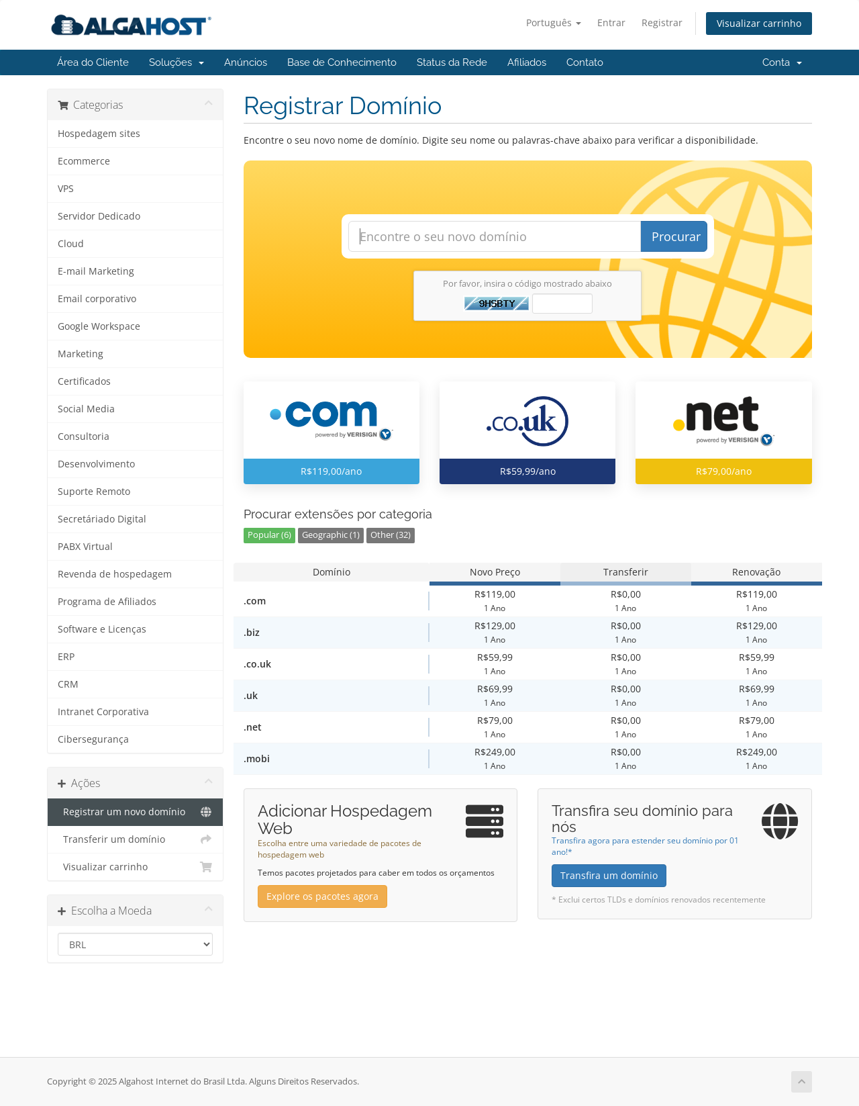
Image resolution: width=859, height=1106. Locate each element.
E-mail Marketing (96, 271)
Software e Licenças (102, 629)
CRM (68, 684)
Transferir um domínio (135, 839)
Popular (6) (269, 535)
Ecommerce (84, 161)
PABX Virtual (85, 547)
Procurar (676, 236)
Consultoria (83, 436)
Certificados (84, 381)
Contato (584, 62)
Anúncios (245, 62)
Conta (782, 62)
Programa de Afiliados (107, 602)
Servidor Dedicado (99, 216)
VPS (66, 189)
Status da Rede (452, 62)
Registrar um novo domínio (135, 812)
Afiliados (526, 62)
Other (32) (390, 535)
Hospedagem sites (99, 134)
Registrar (662, 22)
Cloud (71, 244)
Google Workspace (99, 326)
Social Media (86, 409)
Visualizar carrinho (759, 23)
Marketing (80, 354)
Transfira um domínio (609, 875)
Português (553, 22)
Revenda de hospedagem (115, 574)
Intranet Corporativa (103, 712)
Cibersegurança (93, 739)
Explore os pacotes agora (322, 896)
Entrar (611, 22)
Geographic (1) (331, 535)
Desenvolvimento (96, 464)
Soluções (176, 62)
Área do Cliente (93, 62)
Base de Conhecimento (342, 62)
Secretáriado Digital (102, 519)
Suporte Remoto (94, 492)
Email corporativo (97, 299)
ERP (66, 657)
